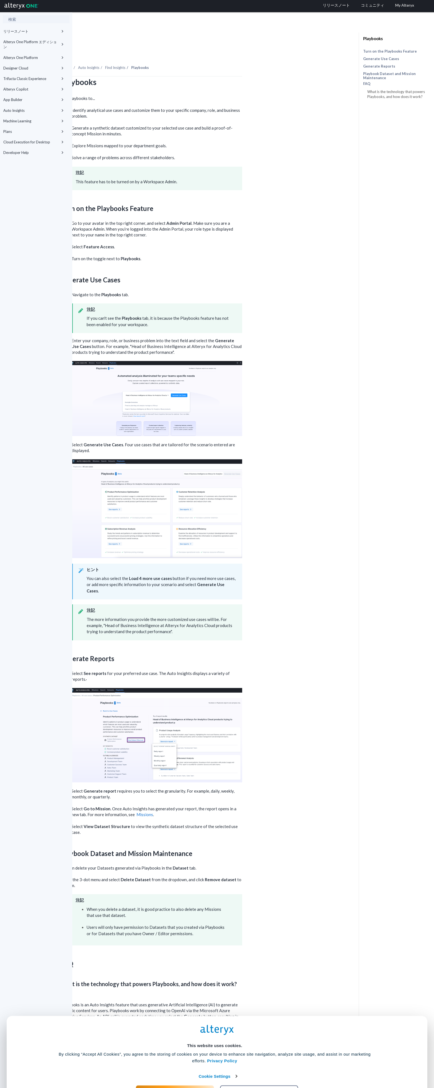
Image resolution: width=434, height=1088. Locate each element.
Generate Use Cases (381, 58)
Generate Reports (379, 66)
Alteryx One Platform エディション (33, 44)
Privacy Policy (222, 1032)
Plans (33, 131)
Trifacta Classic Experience (33, 78)
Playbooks (373, 38)
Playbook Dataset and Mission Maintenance (389, 75)
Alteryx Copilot (33, 89)
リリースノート (33, 31)
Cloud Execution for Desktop (33, 142)
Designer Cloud (33, 68)
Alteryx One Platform (33, 57)
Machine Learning (33, 121)
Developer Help (33, 152)
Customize (259, 1063)
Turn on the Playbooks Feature (390, 51)
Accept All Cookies (175, 1063)
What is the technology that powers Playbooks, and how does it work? (396, 94)
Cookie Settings (215, 1047)
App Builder (33, 99)
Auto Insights (33, 110)
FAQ (366, 84)
